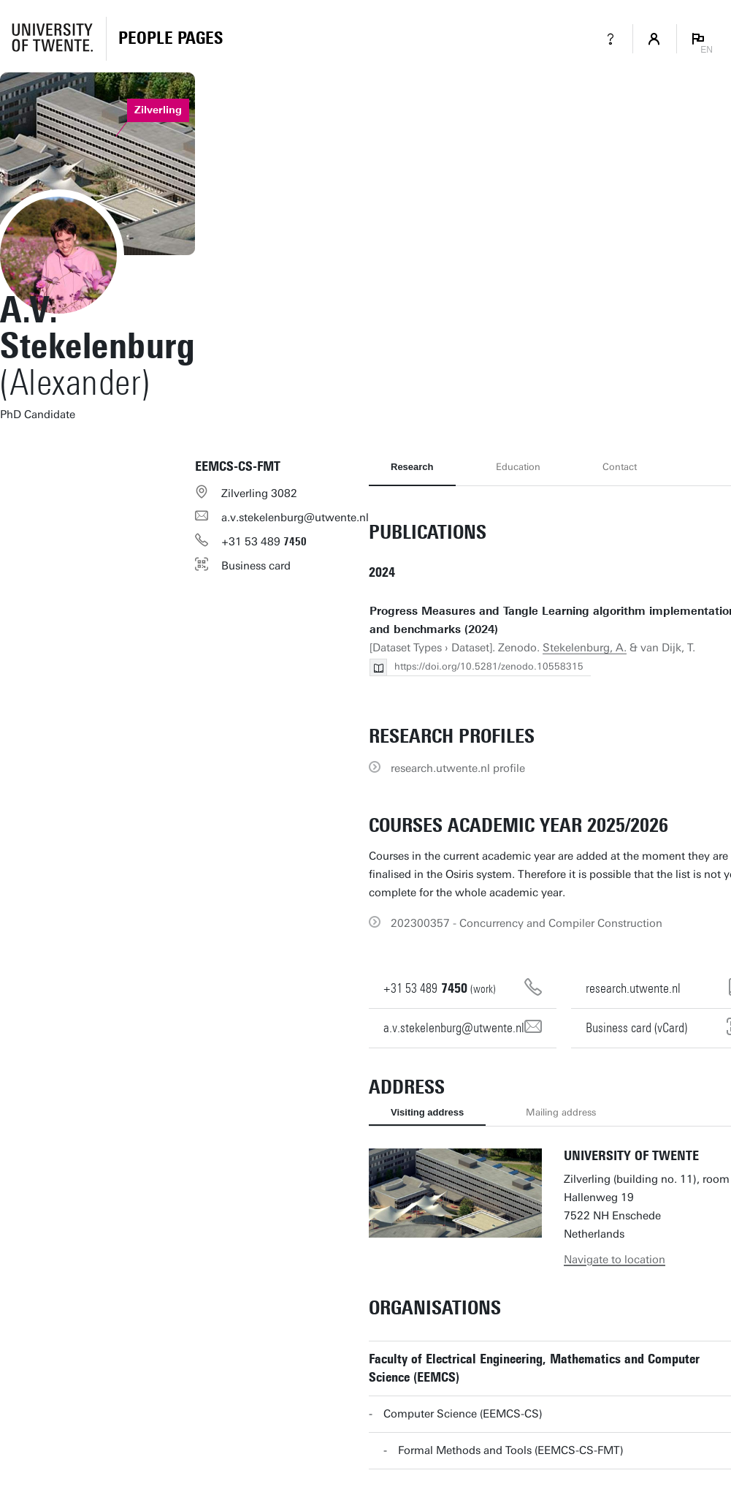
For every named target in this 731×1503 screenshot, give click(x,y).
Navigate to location (614, 1259)
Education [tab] (518, 466)
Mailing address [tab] (561, 1112)
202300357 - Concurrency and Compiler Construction (526, 923)
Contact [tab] (619, 466)
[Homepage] (170, 39)
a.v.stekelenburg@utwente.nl (295, 517)
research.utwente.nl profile (458, 768)
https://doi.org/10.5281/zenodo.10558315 (488, 666)
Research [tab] (412, 466)
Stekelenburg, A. (585, 647)
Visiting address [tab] (427, 1112)
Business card (256, 565)
